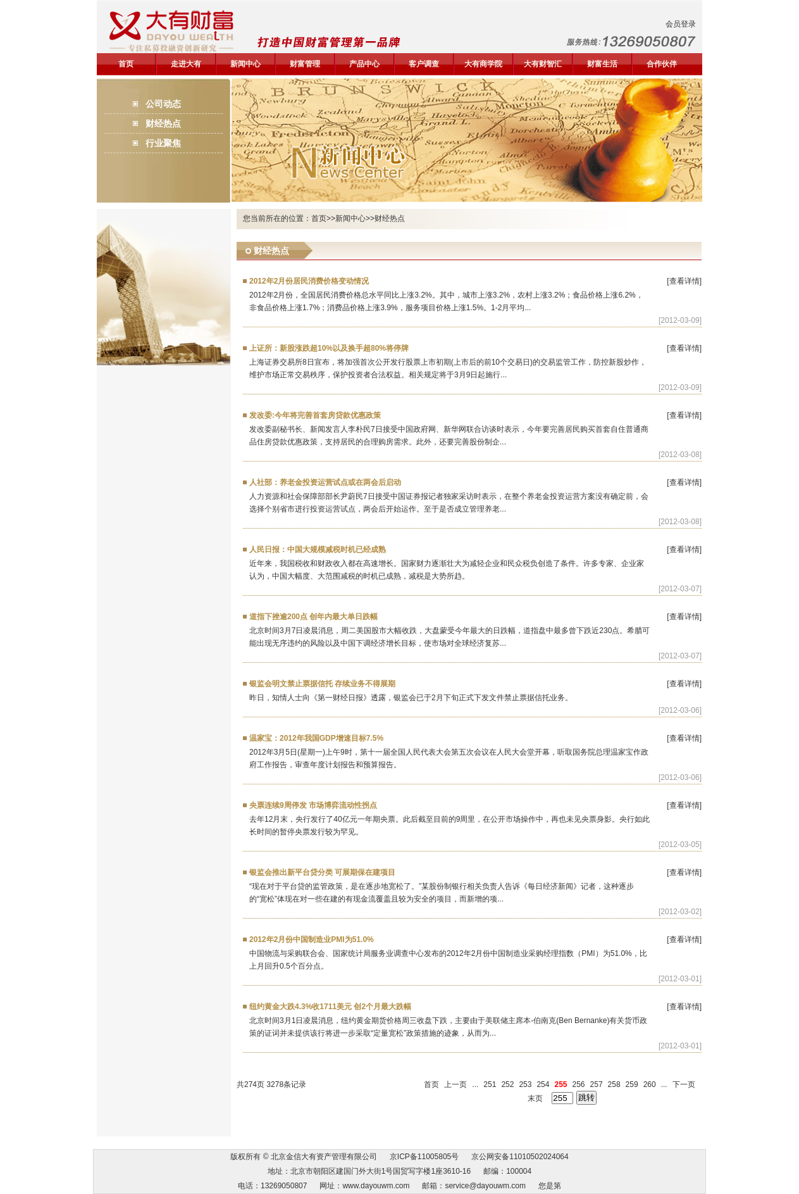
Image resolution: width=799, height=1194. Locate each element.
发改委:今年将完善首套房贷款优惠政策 (315, 415)
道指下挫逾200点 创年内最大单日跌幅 (313, 616)
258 (614, 1084)
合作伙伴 (662, 64)
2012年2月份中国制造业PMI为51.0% (311, 939)
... (475, 1084)
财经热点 (163, 123)
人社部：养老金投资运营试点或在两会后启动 (325, 482)
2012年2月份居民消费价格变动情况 (309, 281)
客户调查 (424, 64)
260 (649, 1084)
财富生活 (602, 64)
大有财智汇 (543, 64)
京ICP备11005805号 (424, 1156)
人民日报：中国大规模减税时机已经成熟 (317, 549)
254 (542, 1084)
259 (632, 1084)
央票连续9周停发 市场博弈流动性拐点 (313, 805)
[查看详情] (684, 281)
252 (507, 1084)
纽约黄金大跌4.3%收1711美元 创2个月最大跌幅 (330, 1006)
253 (525, 1084)
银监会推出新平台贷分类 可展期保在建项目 (322, 872)
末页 (535, 1098)
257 (596, 1084)
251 (489, 1084)
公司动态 (163, 104)
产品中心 (364, 64)
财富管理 (305, 64)
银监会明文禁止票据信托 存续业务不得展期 (322, 683)
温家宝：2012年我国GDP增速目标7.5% (316, 738)
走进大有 (186, 64)
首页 (125, 64)
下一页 (683, 1084)
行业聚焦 (163, 143)
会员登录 (681, 24)
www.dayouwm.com (375, 1185)
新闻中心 (245, 64)
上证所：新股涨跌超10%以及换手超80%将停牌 (329, 348)
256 (579, 1084)
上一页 (455, 1084)
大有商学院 (483, 64)
